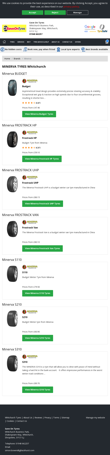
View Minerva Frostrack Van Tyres (42, 248)
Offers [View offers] (78, 42)
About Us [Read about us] (27, 417)
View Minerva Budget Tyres (39, 114)
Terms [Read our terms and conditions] (56, 417)
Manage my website (95, 417)
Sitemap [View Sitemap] (65, 417)
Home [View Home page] (7, 58)
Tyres (12, 42)
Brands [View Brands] (17, 58)
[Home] (4, 42)
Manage (77, 12)
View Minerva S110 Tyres (37, 293)
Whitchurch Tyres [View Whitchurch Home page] (13, 417)
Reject (55, 12)
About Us (55, 42)
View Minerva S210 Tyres (37, 338)
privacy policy (71, 6)
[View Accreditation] (102, 28)
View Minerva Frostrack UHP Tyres (42, 203)
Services (20, 42)
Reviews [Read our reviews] (38, 417)
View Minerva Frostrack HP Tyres (42, 158)
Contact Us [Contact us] (67, 42)
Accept (32, 12)
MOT (29, 42)
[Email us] (19, 450)
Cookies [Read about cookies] (10, 421)
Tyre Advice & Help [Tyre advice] (41, 42)
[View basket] (107, 42)
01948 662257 (35, 34)
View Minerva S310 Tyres (37, 389)
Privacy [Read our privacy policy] (47, 417)
